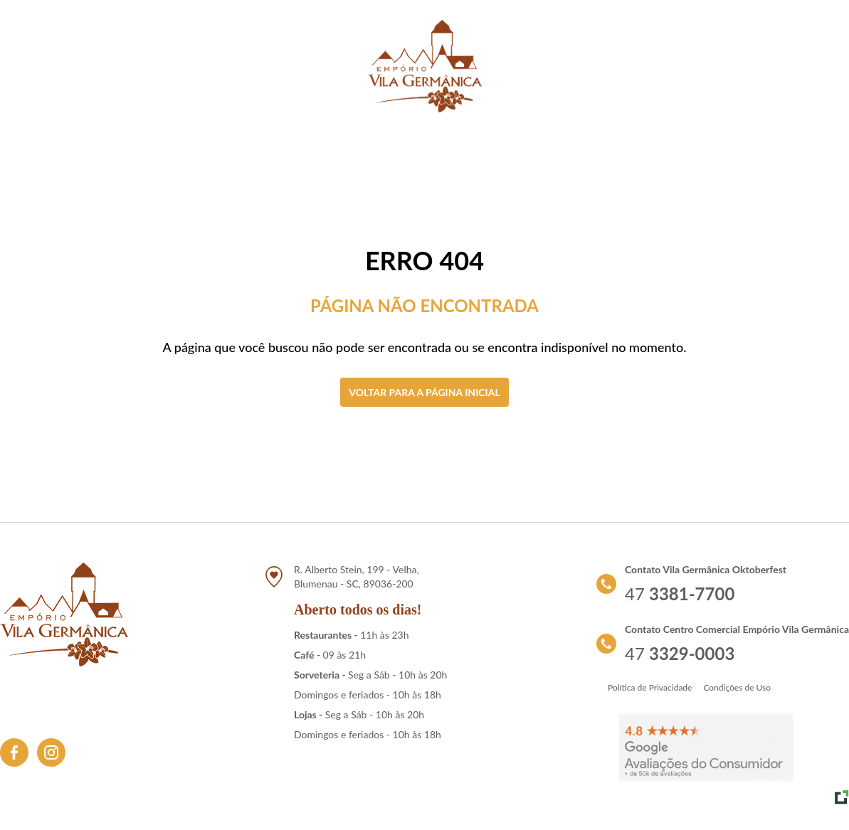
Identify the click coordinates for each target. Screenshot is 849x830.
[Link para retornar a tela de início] (425, 66)
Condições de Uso (737, 687)
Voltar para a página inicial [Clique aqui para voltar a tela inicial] (424, 392)
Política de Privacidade (650, 687)
